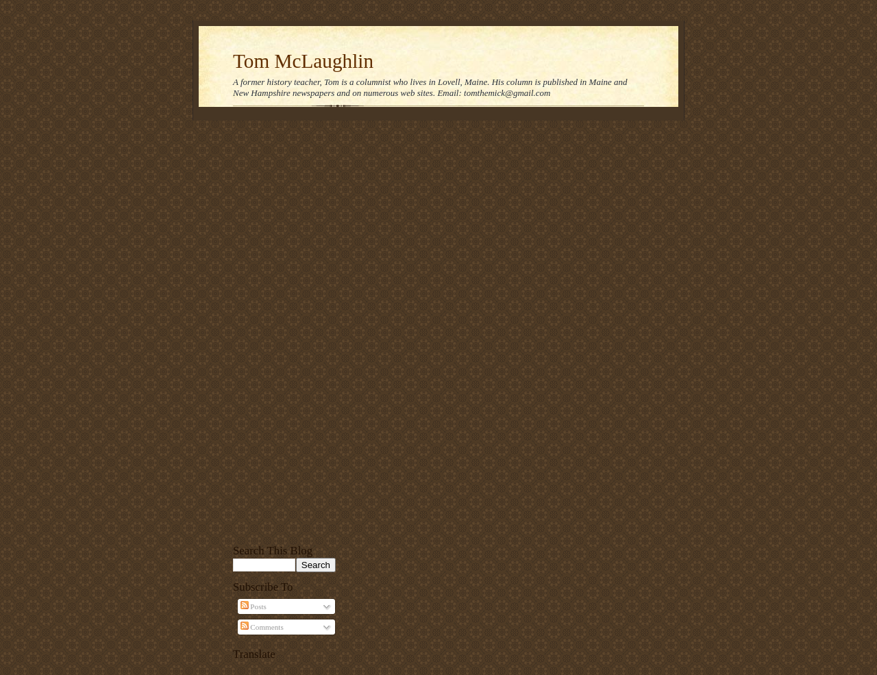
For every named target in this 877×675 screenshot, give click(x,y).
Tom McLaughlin (303, 61)
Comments (262, 627)
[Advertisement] (284, 330)
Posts (253, 606)
